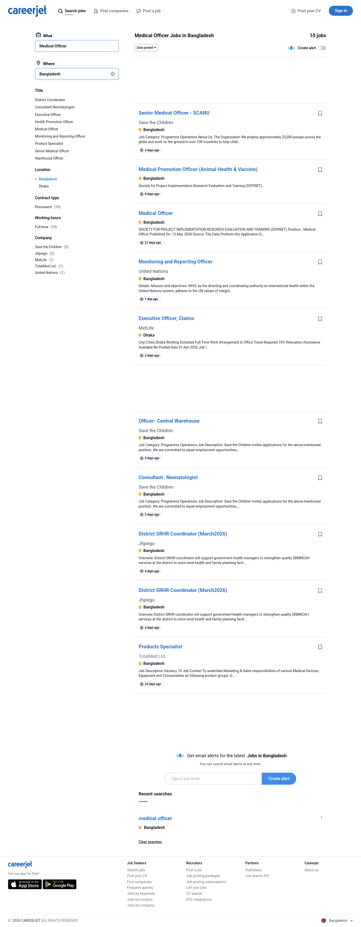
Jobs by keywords (141, 894)
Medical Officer (156, 213)
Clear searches (150, 842)
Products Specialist (160, 647)
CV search (194, 894)
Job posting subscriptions (206, 882)
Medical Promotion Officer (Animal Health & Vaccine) (198, 169)
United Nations (153, 271)
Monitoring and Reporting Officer (175, 262)
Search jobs (136, 870)
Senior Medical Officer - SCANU (174, 113)
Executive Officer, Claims (166, 318)
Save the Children (156, 122)
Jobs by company (140, 905)
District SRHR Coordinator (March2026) (183, 534)
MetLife (146, 328)
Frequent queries (140, 888)
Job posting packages (203, 876)
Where (45, 63)
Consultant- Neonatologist (168, 477)
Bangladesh (48, 179)
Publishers (253, 870)
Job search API (257, 876)
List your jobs (196, 888)
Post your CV (306, 10)
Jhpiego (147, 543)
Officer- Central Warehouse (169, 421)
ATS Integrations (199, 900)
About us (311, 870)
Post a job (194, 870)
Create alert (279, 778)
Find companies (139, 882)
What (44, 35)
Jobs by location (139, 900)
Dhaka (44, 186)
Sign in (341, 10)
